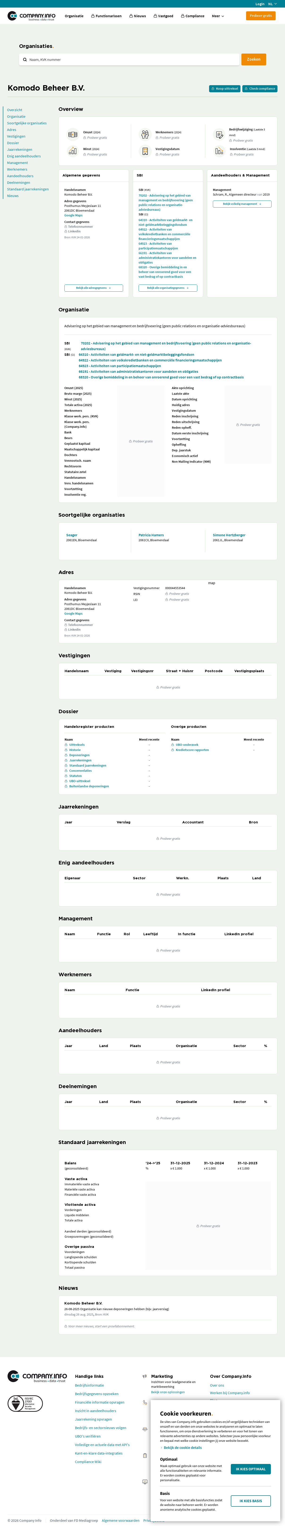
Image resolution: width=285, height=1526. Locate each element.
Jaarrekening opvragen (93, 1419)
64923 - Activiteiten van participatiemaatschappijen (158, 245)
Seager (71, 534)
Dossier (13, 142)
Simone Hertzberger (229, 534)
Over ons (217, 1385)
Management (17, 162)
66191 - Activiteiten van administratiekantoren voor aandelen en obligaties (167, 257)
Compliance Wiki (88, 1461)
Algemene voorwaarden (121, 1520)
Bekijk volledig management (242, 203)
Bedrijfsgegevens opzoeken (97, 1393)
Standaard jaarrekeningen (28, 189)
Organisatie (74, 15)
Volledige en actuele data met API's (102, 1444)
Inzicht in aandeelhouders (95, 1410)
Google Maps (73, 215)
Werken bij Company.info (230, 1392)
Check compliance (260, 88)
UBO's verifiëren (88, 1436)
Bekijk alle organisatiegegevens (168, 287)
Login (260, 3)
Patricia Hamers (151, 534)
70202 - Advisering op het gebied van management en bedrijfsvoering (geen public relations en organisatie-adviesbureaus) (166, 202)
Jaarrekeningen (19, 149)
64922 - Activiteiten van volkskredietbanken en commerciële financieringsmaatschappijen (164, 234)
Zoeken (253, 59)
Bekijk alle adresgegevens (93, 287)
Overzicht (14, 109)
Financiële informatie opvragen (99, 1402)
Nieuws (13, 195)
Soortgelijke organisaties (27, 123)
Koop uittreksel (224, 88)
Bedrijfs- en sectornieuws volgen (100, 1427)
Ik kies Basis (251, 1501)
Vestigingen (16, 136)
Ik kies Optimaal (251, 1469)
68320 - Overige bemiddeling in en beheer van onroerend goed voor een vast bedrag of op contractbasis (165, 272)
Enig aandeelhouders (24, 156)
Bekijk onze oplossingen (168, 1392)
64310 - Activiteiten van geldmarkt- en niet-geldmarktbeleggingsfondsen (166, 222)
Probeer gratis (261, 15)
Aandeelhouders (20, 175)
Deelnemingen (18, 182)
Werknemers (17, 169)
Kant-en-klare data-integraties (99, 1453)
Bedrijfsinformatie (89, 1385)
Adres (11, 129)
